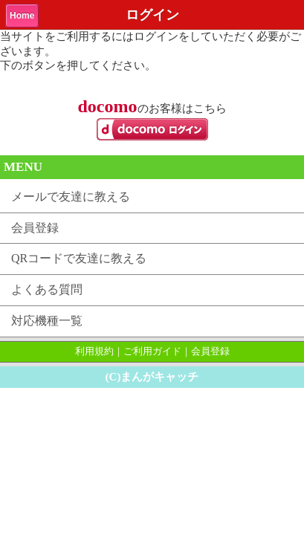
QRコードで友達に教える (78, 258)
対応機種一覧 (47, 320)
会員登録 (35, 227)
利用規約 (94, 351)
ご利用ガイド (152, 351)
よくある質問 (47, 289)
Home (22, 15)
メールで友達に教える (70, 196)
